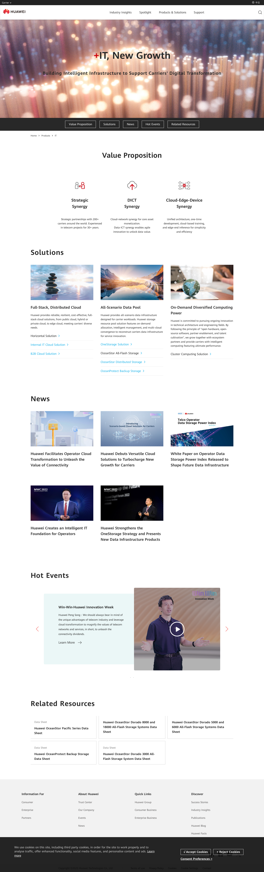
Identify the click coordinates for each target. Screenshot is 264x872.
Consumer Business (146, 809)
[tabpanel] (132, 625)
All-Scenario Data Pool (118, 307)
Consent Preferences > (196, 859)
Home (34, 135)
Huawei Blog (198, 825)
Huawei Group (143, 801)
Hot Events (153, 124)
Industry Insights (96, 12)
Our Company (86, 809)
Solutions (109, 124)
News (130, 124)
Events (82, 817)
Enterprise (27, 809)
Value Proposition (80, 124)
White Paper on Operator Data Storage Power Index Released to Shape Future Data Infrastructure (201, 458)
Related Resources (183, 124)
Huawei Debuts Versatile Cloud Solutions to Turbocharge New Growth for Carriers (131, 458)
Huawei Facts (199, 832)
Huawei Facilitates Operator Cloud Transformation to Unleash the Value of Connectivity (60, 458)
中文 (256, 2)
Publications (198, 817)
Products (45, 135)
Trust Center (85, 801)
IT (56, 135)
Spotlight (120, 12)
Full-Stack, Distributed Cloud (53, 307)
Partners (26, 817)
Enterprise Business (146, 817)
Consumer (27, 801)
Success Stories (199, 801)
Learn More (70, 638)
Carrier (7, 3)
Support (173, 12)
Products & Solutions (147, 12)
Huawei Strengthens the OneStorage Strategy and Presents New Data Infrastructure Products (129, 531)
